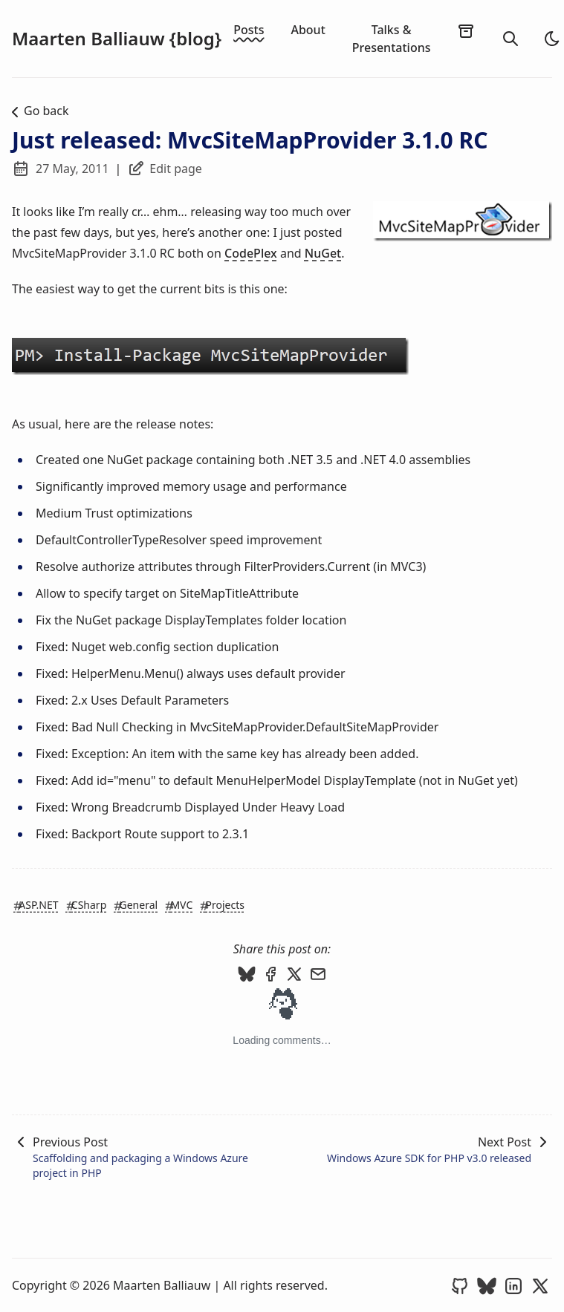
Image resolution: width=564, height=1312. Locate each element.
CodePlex (250, 253)
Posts (248, 30)
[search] (510, 38)
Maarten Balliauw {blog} (116, 38)
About (308, 30)
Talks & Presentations (391, 39)
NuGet (323, 253)
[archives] (466, 30)
